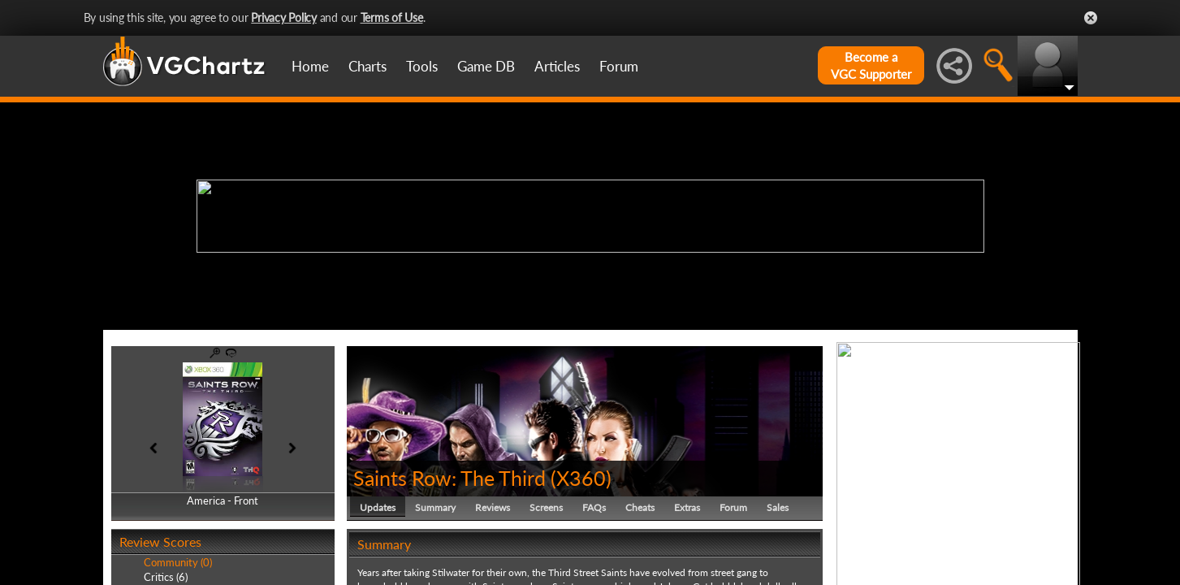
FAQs (594, 507)
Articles (557, 66)
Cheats (640, 507)
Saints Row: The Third (449, 478)
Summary (435, 507)
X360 (581, 478)
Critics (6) (166, 576)
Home (310, 66)
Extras (687, 507)
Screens (546, 507)
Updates (377, 507)
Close (1090, 17)
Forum (618, 66)
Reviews (492, 507)
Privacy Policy (284, 17)
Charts (367, 66)
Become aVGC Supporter (871, 65)
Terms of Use (392, 17)
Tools (422, 66)
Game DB (486, 66)
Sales (778, 507)
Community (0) (178, 562)
